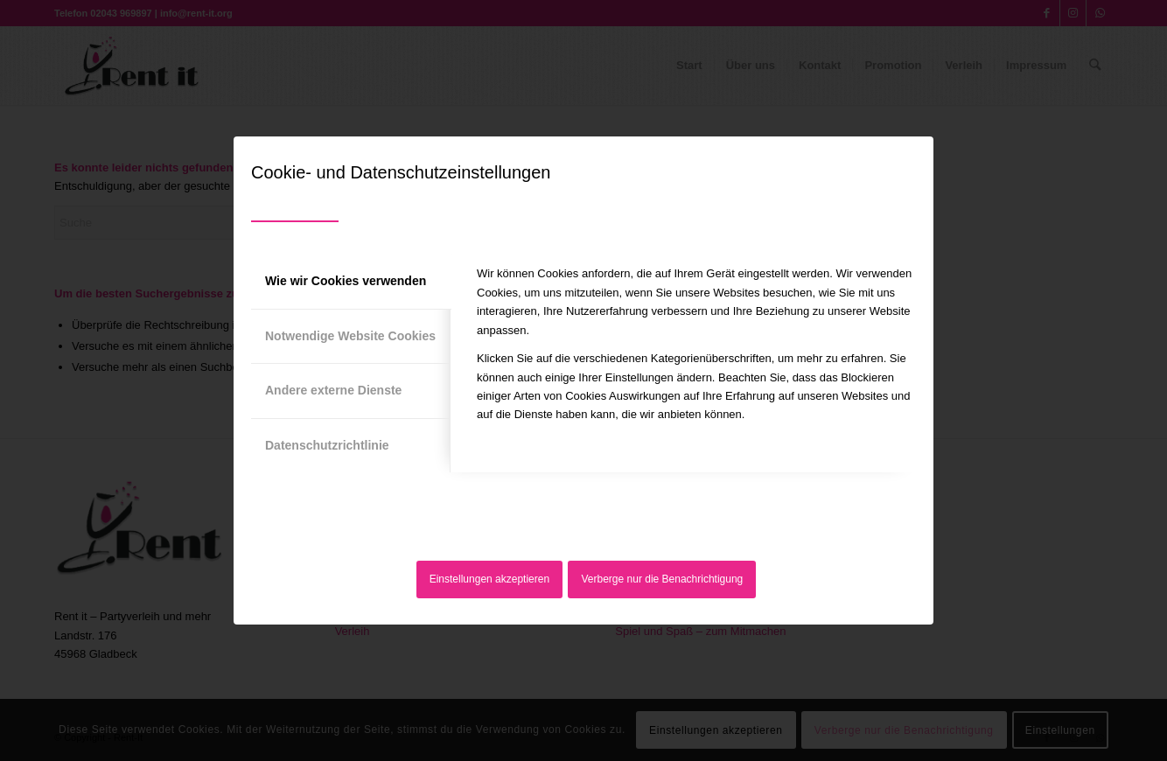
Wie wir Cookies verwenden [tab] (345, 281)
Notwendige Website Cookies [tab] (350, 336)
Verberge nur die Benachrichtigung (663, 579)
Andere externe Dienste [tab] (333, 390)
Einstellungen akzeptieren (489, 579)
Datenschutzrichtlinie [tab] (327, 445)
